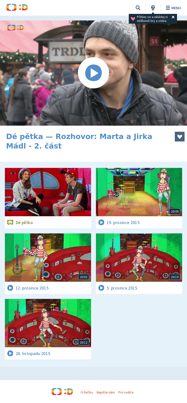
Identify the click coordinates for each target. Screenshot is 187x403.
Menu (172, 7)
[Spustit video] (93, 73)
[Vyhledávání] (138, 8)
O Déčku (87, 392)
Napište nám (106, 392)
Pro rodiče (126, 392)
